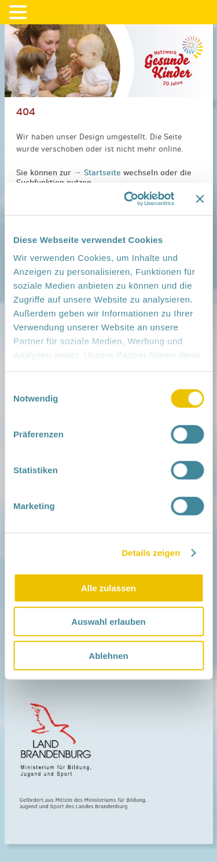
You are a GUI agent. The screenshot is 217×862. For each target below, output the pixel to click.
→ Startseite (98, 172)
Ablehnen (108, 655)
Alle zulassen (108, 587)
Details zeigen (151, 553)
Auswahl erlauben (108, 622)
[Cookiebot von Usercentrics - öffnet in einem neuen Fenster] (129, 199)
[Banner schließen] (200, 199)
